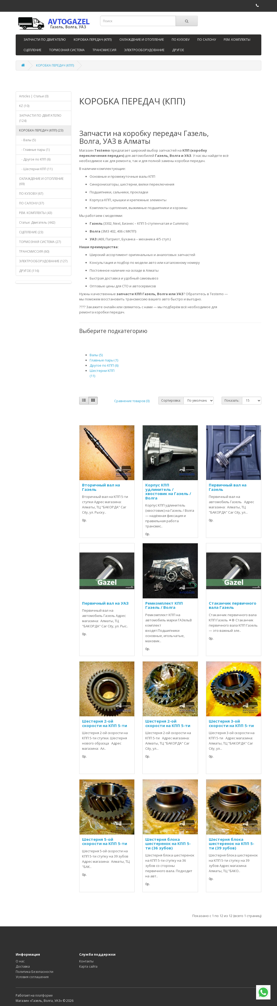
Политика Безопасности (34, 971)
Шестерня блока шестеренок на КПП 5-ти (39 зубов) (231, 843)
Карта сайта (88, 966)
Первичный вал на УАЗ (105, 603)
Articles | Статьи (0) (33, 96)
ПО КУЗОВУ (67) (31, 193)
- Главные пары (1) (34, 149)
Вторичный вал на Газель (101, 487)
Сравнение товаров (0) (131, 401)
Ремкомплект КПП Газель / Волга (164, 605)
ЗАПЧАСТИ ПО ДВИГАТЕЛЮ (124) (40, 118)
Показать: (231, 400)
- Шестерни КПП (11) (36, 169)
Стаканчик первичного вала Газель (232, 605)
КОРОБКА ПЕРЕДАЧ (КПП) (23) (41, 130)
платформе (44, 995)
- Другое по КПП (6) (34, 159)
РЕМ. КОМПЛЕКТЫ (237, 39)
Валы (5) (96, 355)
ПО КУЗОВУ (180, 39)
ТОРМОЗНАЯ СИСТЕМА (67, 50)
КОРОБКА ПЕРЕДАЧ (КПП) (93, 39)
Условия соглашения (32, 977)
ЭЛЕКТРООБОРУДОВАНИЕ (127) (43, 261)
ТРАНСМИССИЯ (104, 50)
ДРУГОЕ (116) (29, 271)
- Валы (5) (27, 140)
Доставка (23, 966)
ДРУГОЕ (178, 50)
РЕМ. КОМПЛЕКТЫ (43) (35, 213)
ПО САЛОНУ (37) (31, 203)
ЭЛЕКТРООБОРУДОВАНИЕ (144, 50)
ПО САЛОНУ (206, 39)
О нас (20, 961)
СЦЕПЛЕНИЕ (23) (31, 232)
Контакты (86, 961)
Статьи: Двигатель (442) (37, 222)
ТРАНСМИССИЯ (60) (34, 251)
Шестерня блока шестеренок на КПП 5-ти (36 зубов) (168, 843)
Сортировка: (171, 400)
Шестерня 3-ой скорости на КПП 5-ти (231, 723)
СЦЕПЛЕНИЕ (32, 50)
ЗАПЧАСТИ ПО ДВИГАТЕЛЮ (45, 39)
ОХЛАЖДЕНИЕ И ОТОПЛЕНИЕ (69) (41, 181)
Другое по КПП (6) (104, 365)
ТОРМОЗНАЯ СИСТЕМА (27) (40, 242)
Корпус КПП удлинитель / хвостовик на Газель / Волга (168, 491)
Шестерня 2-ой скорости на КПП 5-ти (104, 723)
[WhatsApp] (263, 992)
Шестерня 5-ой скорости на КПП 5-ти (104, 841)
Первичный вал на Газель (227, 487)
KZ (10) (24, 106)
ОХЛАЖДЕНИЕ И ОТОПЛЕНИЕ (141, 39)
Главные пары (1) (104, 360)
